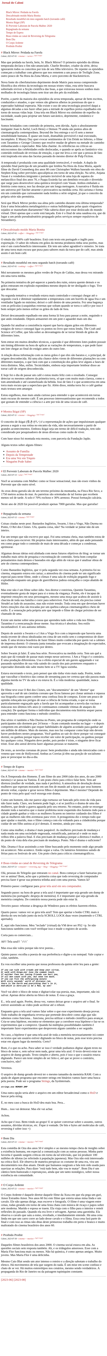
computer (22, 867)
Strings (45, 1085)
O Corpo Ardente (14, 42)
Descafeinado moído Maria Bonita (23, 15)
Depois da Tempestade (19, 454)
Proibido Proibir (14, 46)
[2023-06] (7, 1284)
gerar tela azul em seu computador (60, 886)
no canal (53, 872)
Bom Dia (10, 39)
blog (45, 867)
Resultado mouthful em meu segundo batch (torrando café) (35, 19)
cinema (21, 56)
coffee (21, 233)
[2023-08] (20, 1284)
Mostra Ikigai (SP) (15, 22)
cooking (22, 266)
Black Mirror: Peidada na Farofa (22, 12)
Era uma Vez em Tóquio (20, 458)
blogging (30, 233)
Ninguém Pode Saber (19, 461)
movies (30, 770)
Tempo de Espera (14, 32)
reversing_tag (34, 867)
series (30, 56)
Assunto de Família (17, 451)
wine (20, 475)
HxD (93, 1097)
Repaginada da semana (17, 29)
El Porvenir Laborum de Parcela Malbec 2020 (29, 25)
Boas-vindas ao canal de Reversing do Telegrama (30, 36)
